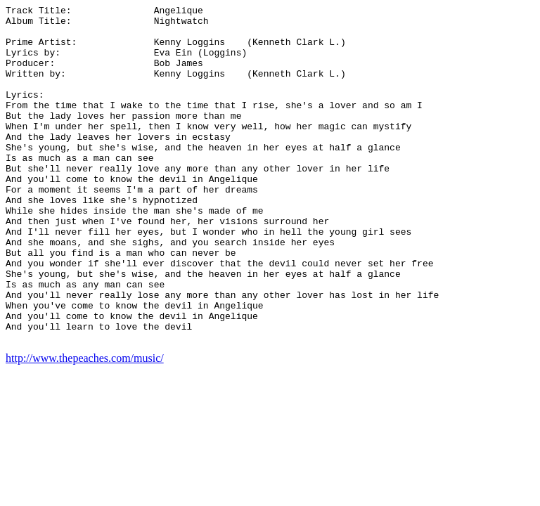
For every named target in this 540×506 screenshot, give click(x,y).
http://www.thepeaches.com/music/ (85, 426)
